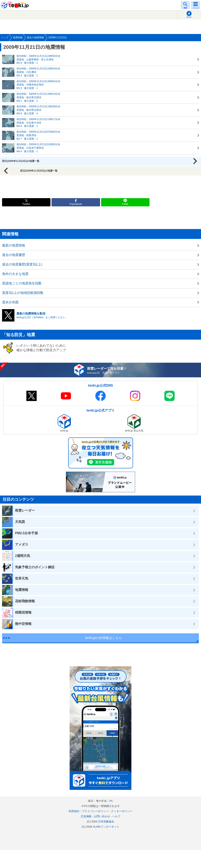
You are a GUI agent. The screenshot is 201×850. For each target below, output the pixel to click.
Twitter (26, 204)
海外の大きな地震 (15, 274)
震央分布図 (10, 302)
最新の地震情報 (13, 245)
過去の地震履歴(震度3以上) (22, 264)
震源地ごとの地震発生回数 (22, 283)
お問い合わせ (102, 816)
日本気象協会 (106, 821)
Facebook (76, 204)
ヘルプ (116, 816)
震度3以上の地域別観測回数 (22, 293)
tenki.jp (15, 5)
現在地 (188, 17)
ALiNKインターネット (106, 826)
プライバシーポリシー (95, 811)
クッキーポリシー (121, 811)
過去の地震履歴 (13, 255)
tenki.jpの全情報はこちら (103, 638)
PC (111, 800)
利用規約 (74, 811)
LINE (125, 204)
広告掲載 (86, 816)
